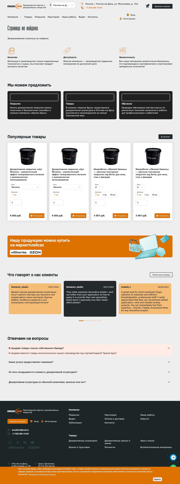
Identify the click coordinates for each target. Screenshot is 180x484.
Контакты (93, 16)
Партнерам (54, 16)
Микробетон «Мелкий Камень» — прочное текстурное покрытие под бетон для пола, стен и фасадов (110, 173)
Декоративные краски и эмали (117, 442)
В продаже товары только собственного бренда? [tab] (36, 348)
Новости (144, 418)
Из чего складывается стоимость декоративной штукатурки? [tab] (43, 372)
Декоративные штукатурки (83, 440)
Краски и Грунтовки (79, 447)
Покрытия (40, 16)
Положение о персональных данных (42, 474)
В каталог (165, 136)
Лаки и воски (147, 440)
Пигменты (110, 447)
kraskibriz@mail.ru (20, 430)
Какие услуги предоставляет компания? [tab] (31, 362)
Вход (133, 15)
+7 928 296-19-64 (94, 7)
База (13, 184)
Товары (28, 16)
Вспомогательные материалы (156, 447)
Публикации (75, 422)
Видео (82, 16)
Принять (157, 479)
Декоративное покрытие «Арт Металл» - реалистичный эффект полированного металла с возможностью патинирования (27, 174)
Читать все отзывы (161, 274)
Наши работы (69, 16)
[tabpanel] (90, 299)
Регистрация (129, 18)
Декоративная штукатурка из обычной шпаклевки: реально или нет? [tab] (47, 382)
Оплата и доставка (114, 418)
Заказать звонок (162, 6)
